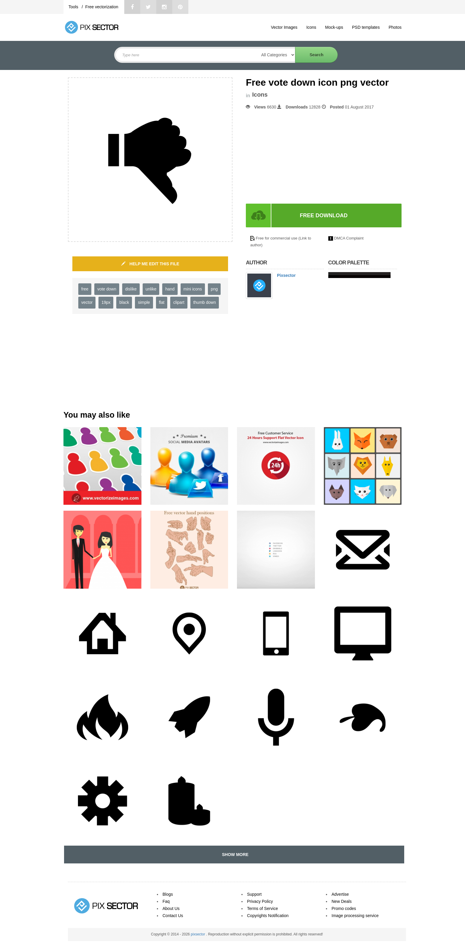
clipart (178, 302)
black (124, 302)
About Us (171, 908)
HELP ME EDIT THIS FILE (150, 263)
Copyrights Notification (268, 915)
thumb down (204, 302)
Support (254, 894)
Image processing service (355, 915)
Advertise (340, 894)
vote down (106, 289)
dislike (131, 289)
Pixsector (286, 275)
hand (169, 289)
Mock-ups (334, 27)
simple (144, 302)
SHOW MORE (234, 854)
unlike (151, 289)
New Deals (342, 901)
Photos (395, 27)
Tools (74, 6)
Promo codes (344, 908)
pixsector (198, 934)
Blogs (168, 894)
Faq (166, 901)
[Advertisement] (295, 156)
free (84, 289)
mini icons (193, 289)
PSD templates (366, 27)
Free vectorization (101, 6)
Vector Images (284, 27)
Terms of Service (262, 908)
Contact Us (173, 915)
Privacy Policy (260, 901)
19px (105, 302)
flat (162, 302)
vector (87, 302)
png (214, 289)
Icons (311, 27)
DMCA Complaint (349, 238)
